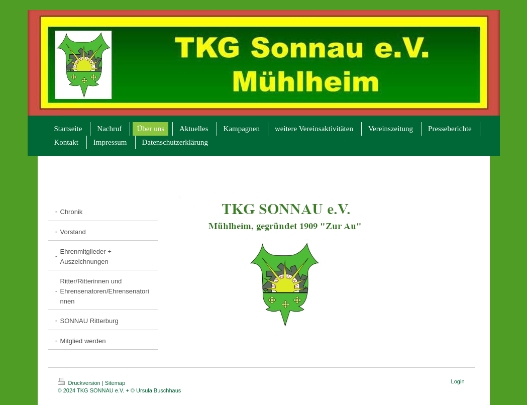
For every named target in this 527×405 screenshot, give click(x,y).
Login (458, 381)
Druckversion (80, 383)
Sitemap (115, 383)
